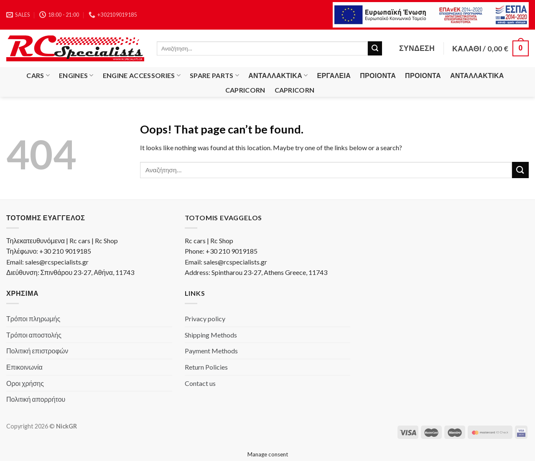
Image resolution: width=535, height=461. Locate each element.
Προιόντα (378, 75)
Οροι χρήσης (25, 383)
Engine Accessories (142, 75)
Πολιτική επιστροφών (37, 351)
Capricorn (245, 90)
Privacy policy (205, 318)
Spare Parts (214, 75)
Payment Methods (211, 351)
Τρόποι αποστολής (33, 335)
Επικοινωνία (24, 367)
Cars (38, 75)
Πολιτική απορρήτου (35, 399)
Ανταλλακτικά (278, 75)
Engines (76, 75)
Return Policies (206, 367)
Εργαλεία (334, 75)
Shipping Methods (211, 335)
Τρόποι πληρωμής (33, 318)
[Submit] (375, 48)
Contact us (200, 383)
